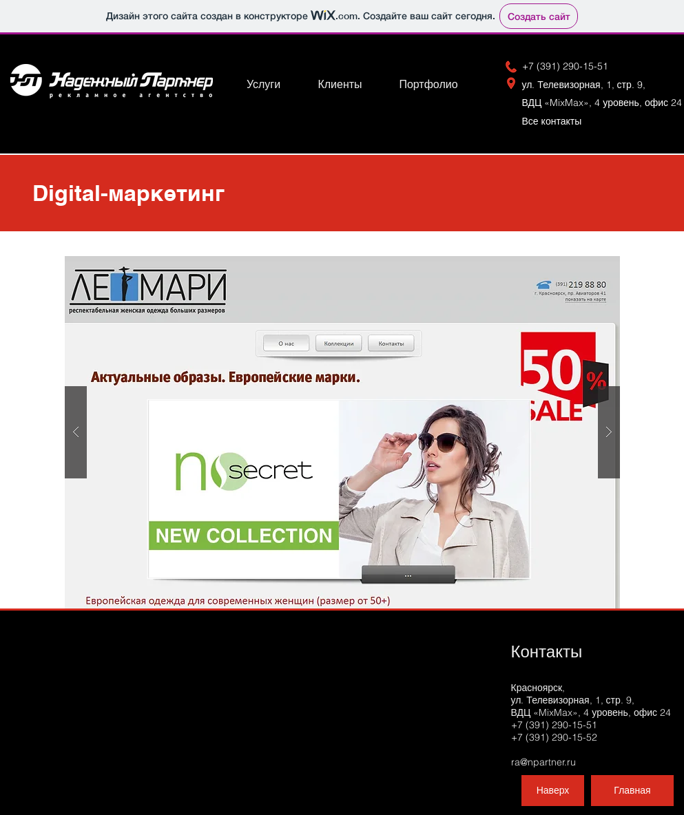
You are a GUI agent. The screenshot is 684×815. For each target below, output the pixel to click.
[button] (342, 432)
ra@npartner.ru (543, 762)
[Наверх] (552, 790)
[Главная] (632, 790)
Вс (557, 121)
